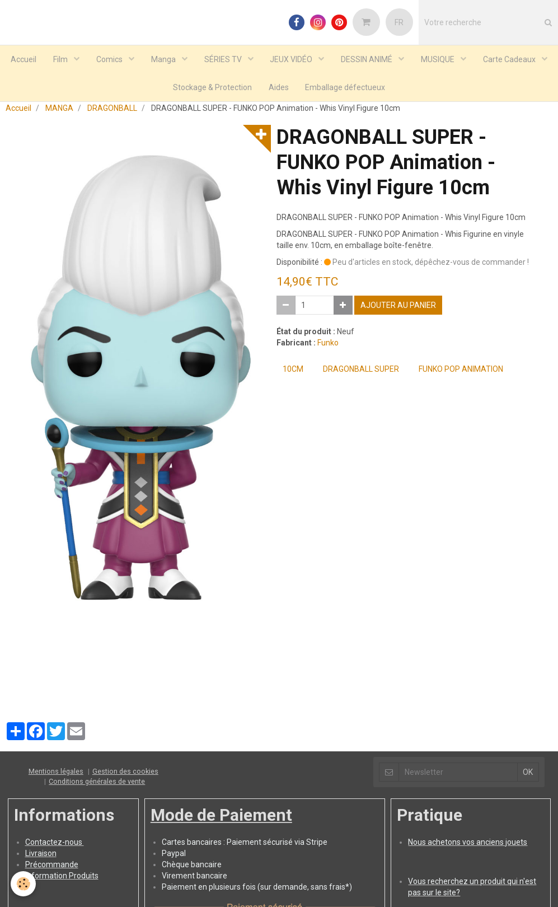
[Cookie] (23, 883)
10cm (293, 374)
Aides (279, 87)
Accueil (23, 59)
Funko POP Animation (461, 374)
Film (61, 59)
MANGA (59, 113)
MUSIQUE (439, 59)
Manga (164, 59)
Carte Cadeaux (511, 59)
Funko (328, 347)
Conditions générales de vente (97, 786)
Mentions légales (56, 776)
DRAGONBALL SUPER (361, 374)
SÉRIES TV (223, 59)
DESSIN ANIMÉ (368, 59)
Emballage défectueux (346, 87)
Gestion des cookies (125, 776)
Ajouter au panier (398, 310)
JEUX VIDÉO (292, 59)
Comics (110, 59)
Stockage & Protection (212, 87)
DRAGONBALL (112, 113)
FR (399, 22)
